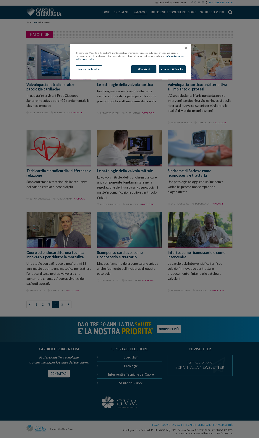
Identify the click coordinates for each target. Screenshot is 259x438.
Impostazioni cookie (89, 69)
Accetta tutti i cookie (172, 69)
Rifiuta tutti (144, 69)
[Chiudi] (186, 48)
